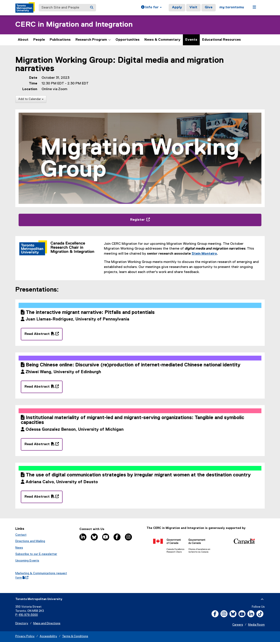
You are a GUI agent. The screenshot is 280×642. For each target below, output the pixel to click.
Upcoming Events (27, 560)
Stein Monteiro (204, 253)
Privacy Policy (25, 636)
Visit (193, 7)
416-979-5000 (28, 615)
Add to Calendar (31, 99)
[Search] (91, 7)
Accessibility (48, 636)
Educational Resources (221, 40)
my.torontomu (231, 7)
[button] (151, 7)
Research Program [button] (93, 40)
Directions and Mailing (30, 541)
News (19, 547)
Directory (21, 623)
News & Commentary (162, 40)
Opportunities (128, 40)
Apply (177, 7)
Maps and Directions (46, 623)
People (39, 40)
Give (208, 7)
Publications (60, 40)
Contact (20, 534)
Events (191, 40)
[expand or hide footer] (262, 599)
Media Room (256, 624)
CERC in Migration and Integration (74, 24)
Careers (237, 624)
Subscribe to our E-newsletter (36, 554)
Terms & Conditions (75, 636)
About (23, 40)
